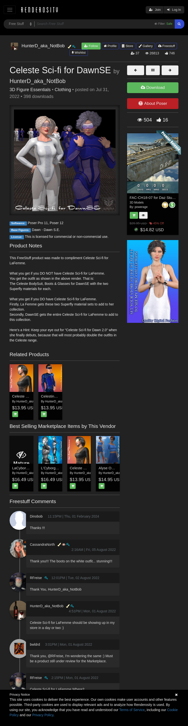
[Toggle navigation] (10, 9)
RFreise (36, 578)
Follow (91, 46)
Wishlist (78, 52)
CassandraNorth (42, 544)
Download (153, 87)
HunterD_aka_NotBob (38, 81)
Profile (110, 46)
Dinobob (36, 516)
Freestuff (166, 46)
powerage (141, 207)
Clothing (63, 89)
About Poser (152, 103)
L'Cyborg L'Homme (56, 468)
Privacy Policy (42, 715)
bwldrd (35, 644)
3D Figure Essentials (30, 89)
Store (127, 46)
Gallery (146, 46)
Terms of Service (132, 710)
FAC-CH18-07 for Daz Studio (153, 197)
